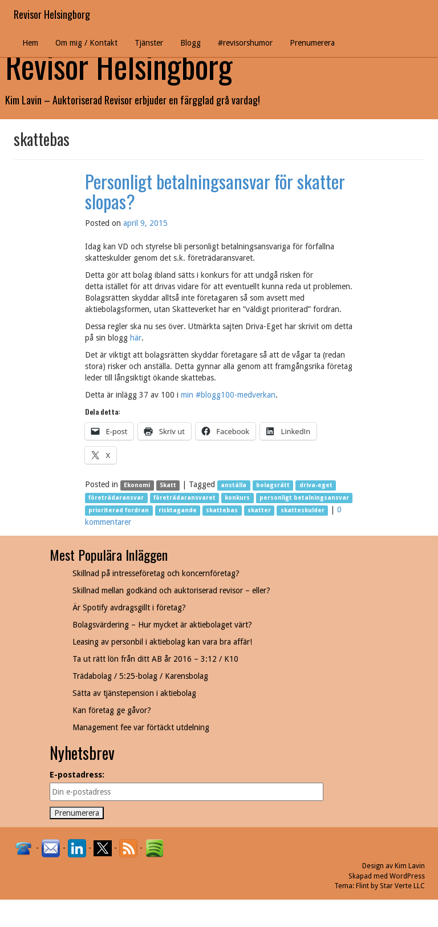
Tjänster (149, 42)
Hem (30, 42)
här (135, 337)
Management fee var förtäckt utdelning (140, 727)
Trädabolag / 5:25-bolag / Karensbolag (140, 676)
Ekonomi (137, 485)
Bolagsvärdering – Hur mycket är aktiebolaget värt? (162, 624)
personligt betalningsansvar (304, 497)
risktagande (178, 510)
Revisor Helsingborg (52, 14)
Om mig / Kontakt (86, 42)
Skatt (168, 485)
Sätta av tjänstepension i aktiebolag (134, 693)
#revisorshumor (245, 42)
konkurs (237, 497)
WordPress (407, 876)
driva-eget (315, 485)
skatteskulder (303, 510)
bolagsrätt (273, 485)
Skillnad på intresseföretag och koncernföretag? (156, 573)
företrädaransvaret (184, 497)
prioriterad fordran (118, 510)
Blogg (190, 42)
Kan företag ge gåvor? (111, 710)
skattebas (222, 510)
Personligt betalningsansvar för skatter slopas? (215, 191)
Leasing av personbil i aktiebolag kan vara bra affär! (162, 641)
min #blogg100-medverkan (228, 394)
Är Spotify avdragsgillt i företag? (129, 607)
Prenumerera (312, 42)
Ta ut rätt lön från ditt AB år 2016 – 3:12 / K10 (155, 658)
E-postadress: (77, 774)
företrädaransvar (116, 497)
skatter (259, 510)
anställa (233, 485)
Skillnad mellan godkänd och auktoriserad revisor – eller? (171, 590)
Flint (362, 886)
